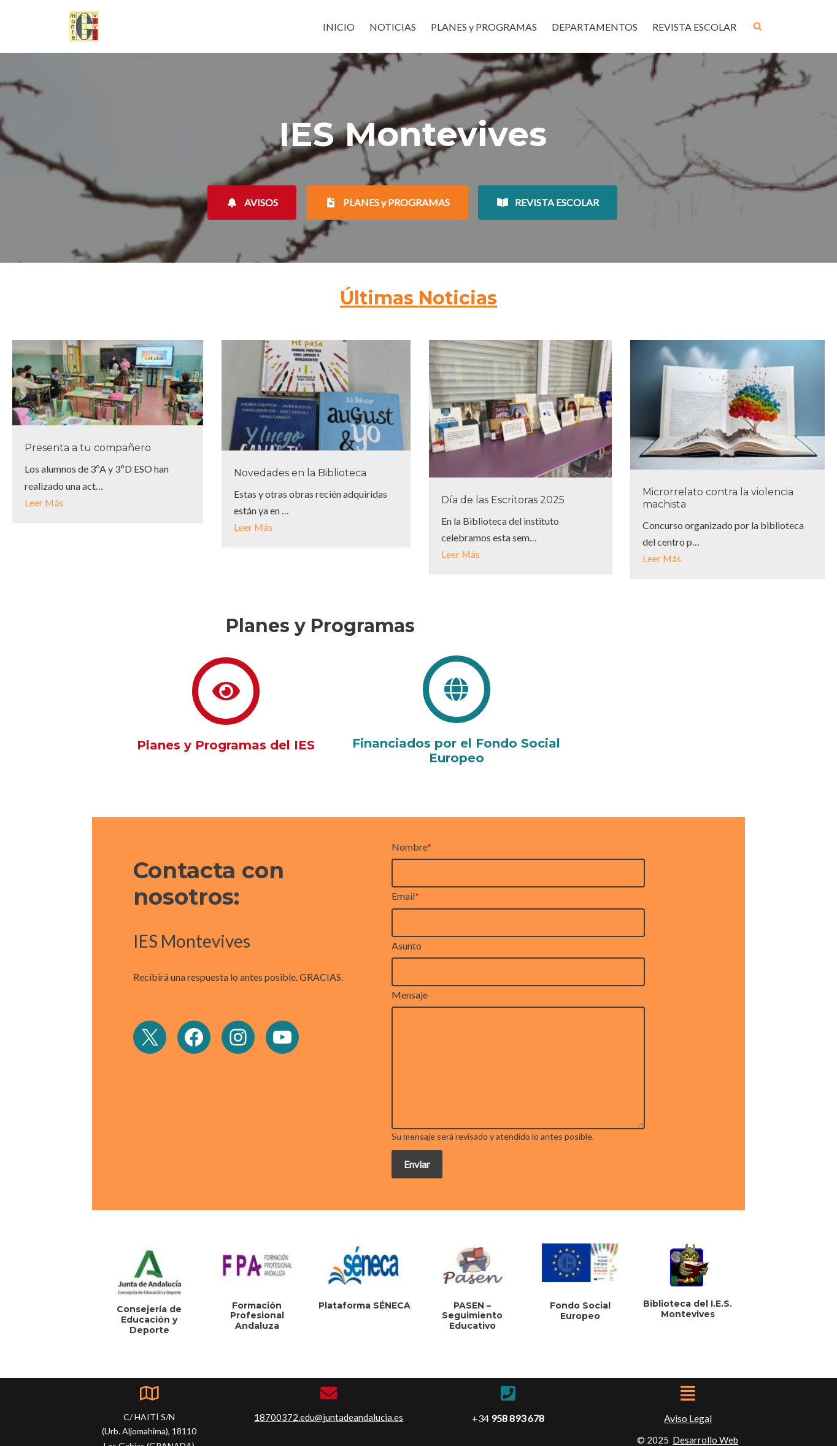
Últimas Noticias (418, 298)
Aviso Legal (688, 1391)
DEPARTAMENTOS (594, 27)
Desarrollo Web (705, 1412)
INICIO (337, 27)
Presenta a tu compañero (88, 448)
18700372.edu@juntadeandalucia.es (328, 1390)
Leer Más (44, 502)
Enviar (456, 1159)
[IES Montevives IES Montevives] (84, 26)
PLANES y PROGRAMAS (483, 27)
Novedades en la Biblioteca (300, 473)
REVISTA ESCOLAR (694, 27)
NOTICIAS (391, 27)
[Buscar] (757, 26)
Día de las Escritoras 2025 (503, 500)
